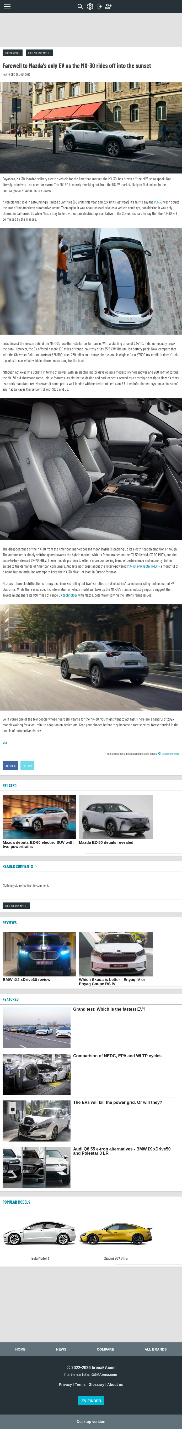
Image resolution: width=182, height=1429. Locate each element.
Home (20, 1349)
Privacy (65, 1384)
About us (115, 1384)
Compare (105, 1349)
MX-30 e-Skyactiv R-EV (142, 566)
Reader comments (20, 866)
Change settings (168, 753)
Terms (80, 1384)
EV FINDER (91, 1401)
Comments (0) (12, 53)
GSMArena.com (104, 1375)
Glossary (96, 1384)
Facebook (10, 765)
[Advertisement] (91, 30)
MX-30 (158, 202)
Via (5, 742)
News (61, 1349)
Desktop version (91, 1422)
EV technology (68, 595)
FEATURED (11, 999)
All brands (155, 1349)
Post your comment (39, 53)
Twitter (27, 765)
